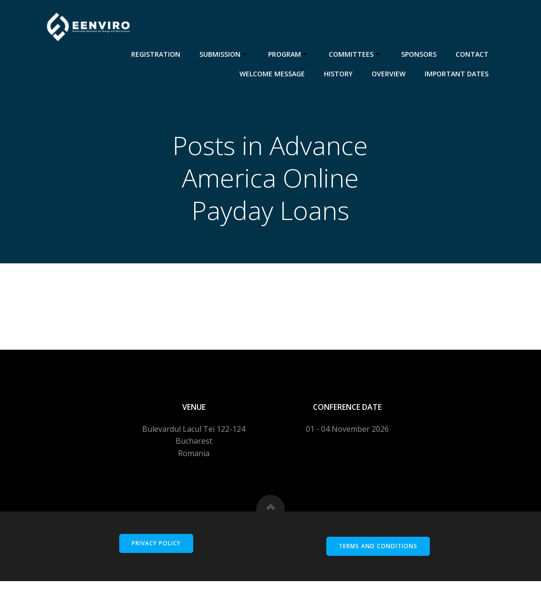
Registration (157, 52)
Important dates (458, 72)
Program (290, 52)
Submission (225, 52)
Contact (473, 52)
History (339, 72)
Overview (390, 72)
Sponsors (420, 52)
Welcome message (273, 72)
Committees (357, 52)
